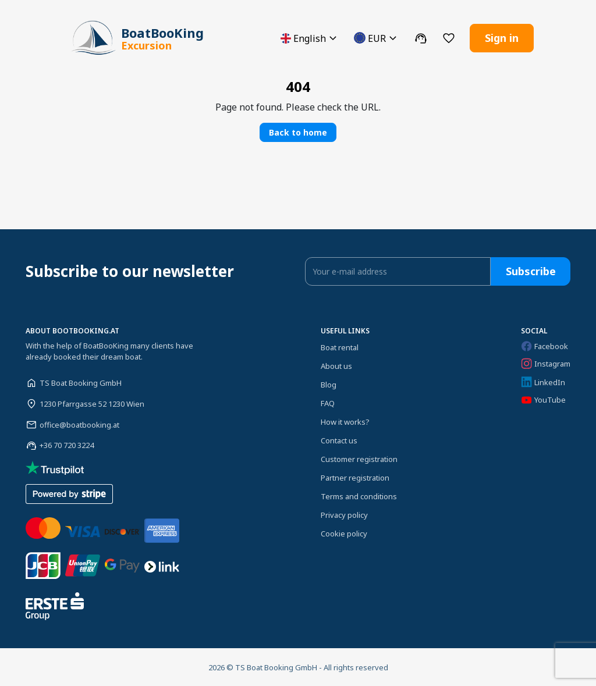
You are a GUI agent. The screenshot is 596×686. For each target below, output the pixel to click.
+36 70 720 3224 (67, 445)
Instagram (545, 363)
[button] (310, 38)
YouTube (543, 399)
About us (336, 365)
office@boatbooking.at (79, 424)
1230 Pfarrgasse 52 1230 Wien (92, 403)
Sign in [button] (502, 38)
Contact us (339, 440)
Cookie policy (344, 533)
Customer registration (359, 458)
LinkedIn (543, 382)
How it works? (345, 421)
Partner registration (355, 477)
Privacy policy (344, 514)
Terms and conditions (359, 495)
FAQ (328, 402)
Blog (328, 384)
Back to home (298, 131)
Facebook (544, 345)
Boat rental (340, 347)
